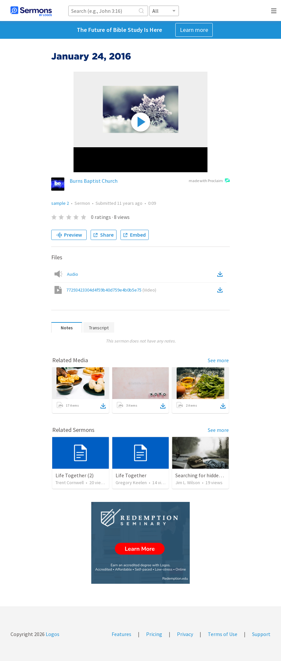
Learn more (194, 30)
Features (121, 634)
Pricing (154, 634)
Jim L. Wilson (187, 482)
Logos (52, 634)
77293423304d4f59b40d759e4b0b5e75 (111, 290)
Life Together (131, 475)
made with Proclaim (209, 181)
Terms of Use (222, 634)
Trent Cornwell (69, 482)
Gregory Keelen (131, 482)
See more (218, 360)
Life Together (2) (74, 475)
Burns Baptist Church (94, 180)
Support (261, 634)
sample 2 (60, 203)
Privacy (185, 634)
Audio (72, 274)
